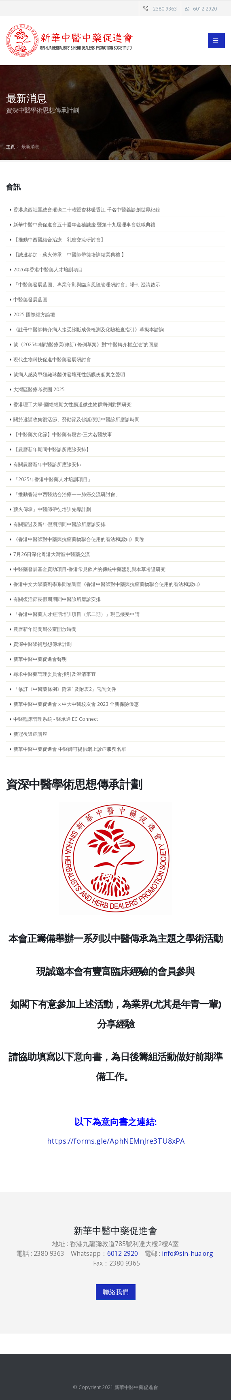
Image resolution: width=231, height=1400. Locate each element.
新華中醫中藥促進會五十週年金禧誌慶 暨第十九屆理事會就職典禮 (84, 224)
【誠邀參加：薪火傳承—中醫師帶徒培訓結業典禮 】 (69, 254)
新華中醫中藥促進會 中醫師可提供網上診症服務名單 (69, 749)
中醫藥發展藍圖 (30, 299)
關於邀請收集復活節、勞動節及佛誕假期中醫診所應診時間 (76, 419)
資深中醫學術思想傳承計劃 (42, 644)
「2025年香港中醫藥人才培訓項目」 (53, 479)
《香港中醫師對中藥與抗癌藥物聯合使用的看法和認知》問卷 (78, 539)
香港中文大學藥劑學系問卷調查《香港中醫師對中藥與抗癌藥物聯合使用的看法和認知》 (108, 584)
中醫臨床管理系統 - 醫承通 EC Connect (55, 719)
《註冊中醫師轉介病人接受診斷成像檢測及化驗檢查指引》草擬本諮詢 (88, 329)
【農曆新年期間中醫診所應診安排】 (52, 449)
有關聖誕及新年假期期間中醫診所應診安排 (59, 524)
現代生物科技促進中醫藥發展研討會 (52, 359)
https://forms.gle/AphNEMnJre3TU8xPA (115, 1141)
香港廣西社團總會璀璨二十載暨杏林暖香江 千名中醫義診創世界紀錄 (86, 209)
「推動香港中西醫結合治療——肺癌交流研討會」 (66, 494)
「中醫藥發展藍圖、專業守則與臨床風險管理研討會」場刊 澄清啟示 (86, 284)
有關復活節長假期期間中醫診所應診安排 (57, 599)
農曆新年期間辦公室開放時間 (44, 629)
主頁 (10, 146)
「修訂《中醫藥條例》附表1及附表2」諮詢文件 (64, 689)
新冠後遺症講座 (30, 734)
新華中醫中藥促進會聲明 (40, 659)
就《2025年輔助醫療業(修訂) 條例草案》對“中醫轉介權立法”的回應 (85, 344)
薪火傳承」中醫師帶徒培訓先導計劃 (52, 509)
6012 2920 (205, 8)
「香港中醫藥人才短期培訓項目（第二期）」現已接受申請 (76, 614)
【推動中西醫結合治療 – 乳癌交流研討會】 (59, 239)
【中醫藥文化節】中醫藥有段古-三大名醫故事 (62, 434)
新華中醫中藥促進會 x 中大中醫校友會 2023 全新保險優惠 (76, 704)
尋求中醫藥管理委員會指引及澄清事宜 (54, 674)
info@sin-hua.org (187, 1253)
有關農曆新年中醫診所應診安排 (47, 464)
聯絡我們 (116, 1291)
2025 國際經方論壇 (34, 314)
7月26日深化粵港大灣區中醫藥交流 (51, 554)
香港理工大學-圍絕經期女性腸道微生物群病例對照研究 (72, 404)
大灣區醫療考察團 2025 (39, 389)
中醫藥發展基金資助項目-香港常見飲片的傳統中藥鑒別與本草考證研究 (89, 569)
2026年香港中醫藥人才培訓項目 (48, 269)
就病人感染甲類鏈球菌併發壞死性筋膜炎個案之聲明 (69, 374)
